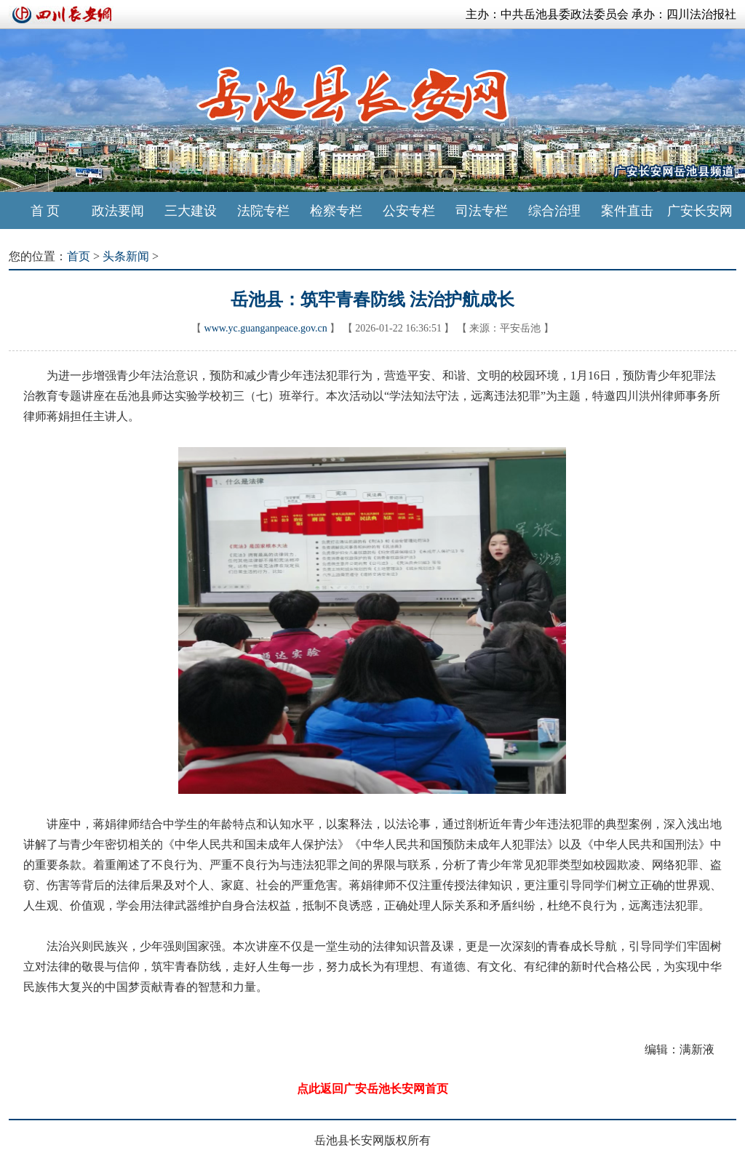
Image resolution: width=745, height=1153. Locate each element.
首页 (78, 256)
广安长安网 (700, 211)
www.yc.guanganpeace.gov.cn (265, 328)
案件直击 (627, 211)
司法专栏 (481, 211)
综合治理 (554, 211)
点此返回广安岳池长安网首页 (372, 1088)
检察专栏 (336, 211)
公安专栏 (409, 211)
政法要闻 (118, 211)
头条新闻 (126, 256)
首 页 (45, 211)
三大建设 (190, 211)
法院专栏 (263, 211)
